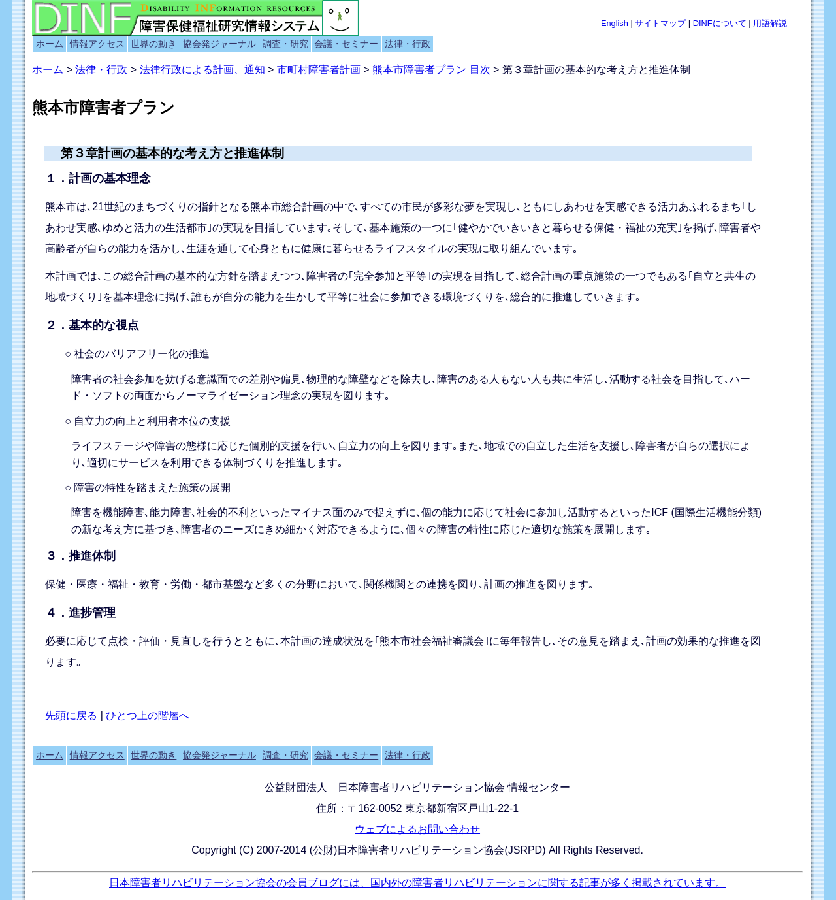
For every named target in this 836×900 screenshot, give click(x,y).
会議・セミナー (346, 44)
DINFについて (720, 23)
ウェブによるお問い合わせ (417, 829)
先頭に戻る (72, 715)
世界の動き (153, 44)
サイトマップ (661, 23)
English (616, 23)
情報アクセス (97, 44)
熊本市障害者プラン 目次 (431, 69)
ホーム (49, 44)
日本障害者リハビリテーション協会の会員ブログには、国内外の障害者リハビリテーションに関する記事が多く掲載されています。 (417, 882)
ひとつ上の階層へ (147, 715)
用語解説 (770, 23)
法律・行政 (407, 44)
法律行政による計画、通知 (202, 69)
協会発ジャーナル (219, 44)
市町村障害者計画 (319, 69)
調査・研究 (285, 44)
